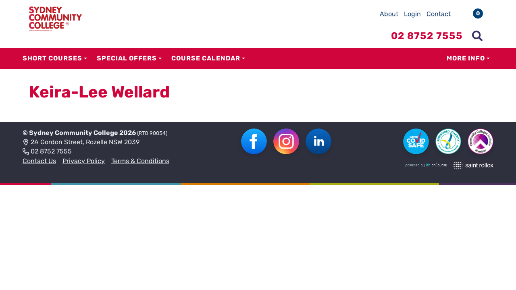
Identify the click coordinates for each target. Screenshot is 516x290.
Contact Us (39, 161)
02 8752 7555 (47, 151)
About (389, 14)
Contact (439, 14)
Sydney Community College (73, 133)
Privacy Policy (83, 161)
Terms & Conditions (140, 161)
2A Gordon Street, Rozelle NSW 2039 (81, 142)
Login (412, 14)
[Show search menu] (477, 36)
